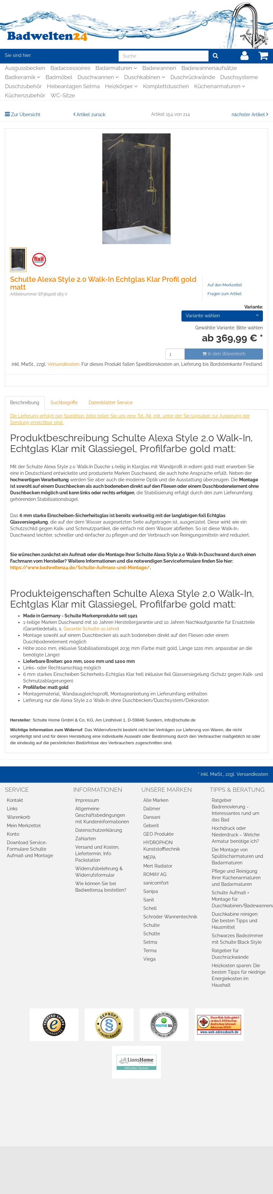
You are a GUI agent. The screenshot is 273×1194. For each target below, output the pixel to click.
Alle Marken (155, 800)
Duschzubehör (23, 86)
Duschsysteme (239, 77)
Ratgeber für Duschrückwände (230, 954)
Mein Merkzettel (24, 825)
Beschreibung (24, 402)
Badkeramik (22, 77)
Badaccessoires (70, 68)
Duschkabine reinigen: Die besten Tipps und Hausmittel (235, 921)
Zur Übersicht (25, 114)
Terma (150, 950)
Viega (149, 959)
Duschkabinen (144, 77)
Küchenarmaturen (219, 86)
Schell (150, 908)
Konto (13, 834)
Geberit (151, 825)
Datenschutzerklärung (98, 830)
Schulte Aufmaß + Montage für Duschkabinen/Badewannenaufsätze (240, 899)
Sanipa (150, 891)
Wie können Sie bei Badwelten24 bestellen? (100, 887)
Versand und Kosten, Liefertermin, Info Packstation (97, 853)
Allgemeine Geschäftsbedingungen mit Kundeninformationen (102, 815)
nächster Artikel (249, 114)
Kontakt (15, 800)
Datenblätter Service (111, 402)
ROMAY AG (154, 874)
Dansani (151, 817)
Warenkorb (18, 817)
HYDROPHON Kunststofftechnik (161, 846)
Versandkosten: (64, 364)
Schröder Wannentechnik (170, 916)
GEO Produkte (158, 834)
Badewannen (159, 68)
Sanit (148, 899)
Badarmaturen (116, 68)
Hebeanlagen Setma (73, 86)
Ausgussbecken (25, 68)
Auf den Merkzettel (225, 285)
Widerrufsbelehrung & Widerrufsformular (98, 872)
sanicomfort (156, 882)
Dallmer (151, 808)
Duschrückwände (192, 77)
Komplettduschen (166, 86)
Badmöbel (59, 77)
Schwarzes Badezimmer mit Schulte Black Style (237, 939)
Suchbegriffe (64, 402)
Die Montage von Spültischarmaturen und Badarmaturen (237, 856)
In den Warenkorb (224, 353)
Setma (150, 942)
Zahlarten (85, 838)
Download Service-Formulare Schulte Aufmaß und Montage (30, 849)
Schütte (151, 933)
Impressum (87, 800)
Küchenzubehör (25, 95)
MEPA (149, 857)
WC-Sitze (62, 95)
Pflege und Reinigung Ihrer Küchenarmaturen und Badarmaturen (236, 878)
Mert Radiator (157, 866)
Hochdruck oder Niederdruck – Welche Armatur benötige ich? (236, 835)
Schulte (151, 925)
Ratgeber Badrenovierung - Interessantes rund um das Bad (235, 810)
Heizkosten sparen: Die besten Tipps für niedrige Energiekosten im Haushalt (239, 975)
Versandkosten (252, 774)
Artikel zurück (91, 114)
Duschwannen (98, 77)
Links (12, 808)
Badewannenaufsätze (209, 68)
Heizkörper (121, 86)
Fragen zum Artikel (224, 294)
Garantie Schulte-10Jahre (91, 628)
